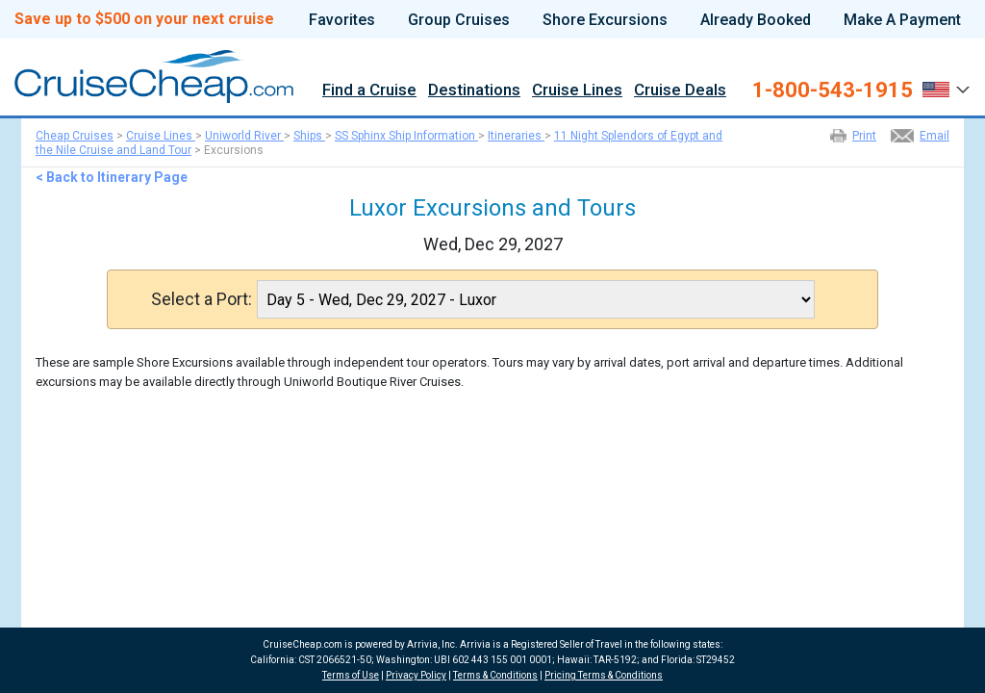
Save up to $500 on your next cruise (144, 19)
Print (864, 135)
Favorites (342, 20)
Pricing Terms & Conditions (603, 675)
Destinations (474, 90)
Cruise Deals (680, 90)
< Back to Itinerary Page (112, 177)
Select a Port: (201, 299)
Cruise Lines (577, 90)
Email (934, 135)
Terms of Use (350, 675)
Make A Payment (902, 20)
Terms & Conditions (495, 675)
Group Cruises (459, 20)
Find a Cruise (369, 90)
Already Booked (755, 20)
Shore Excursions (605, 20)
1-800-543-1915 (832, 90)
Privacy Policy (416, 675)
